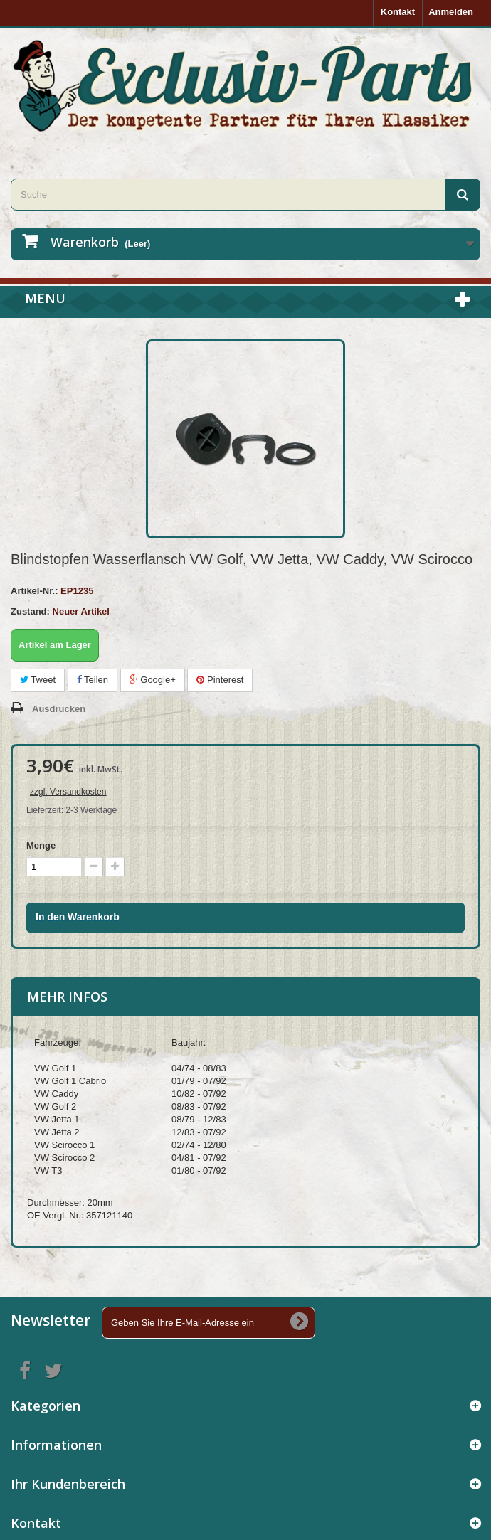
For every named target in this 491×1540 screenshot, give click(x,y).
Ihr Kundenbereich (68, 1483)
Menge (41, 845)
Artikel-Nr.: (34, 590)
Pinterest (219, 679)
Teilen (92, 679)
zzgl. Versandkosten (68, 792)
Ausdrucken (58, 708)
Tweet (38, 679)
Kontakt (398, 11)
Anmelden (450, 11)
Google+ (153, 679)
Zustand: (30, 611)
